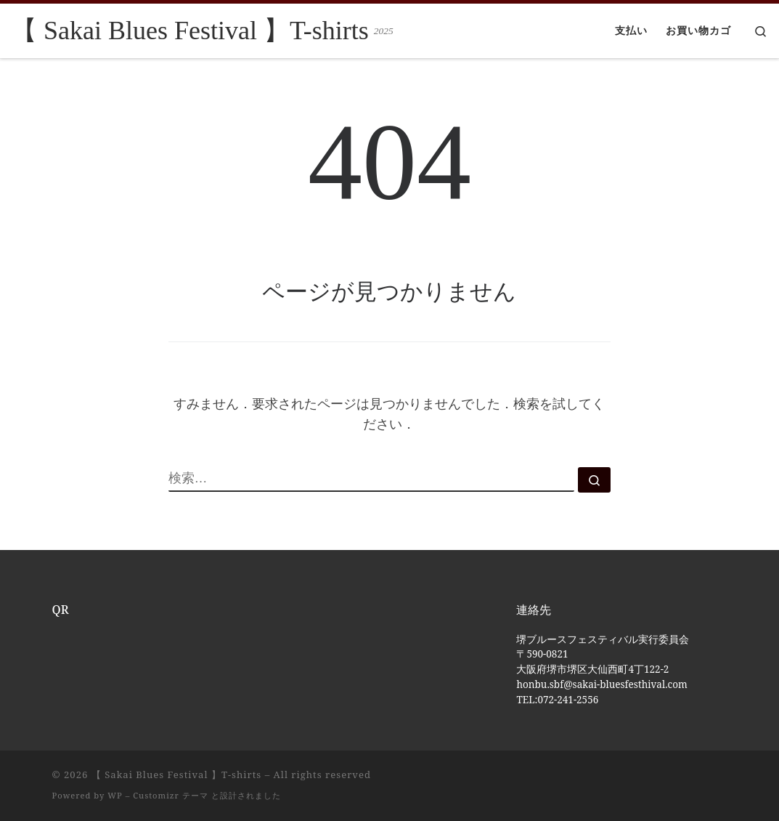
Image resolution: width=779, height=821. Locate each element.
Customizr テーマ (170, 795)
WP (114, 795)
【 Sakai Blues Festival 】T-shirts (176, 774)
